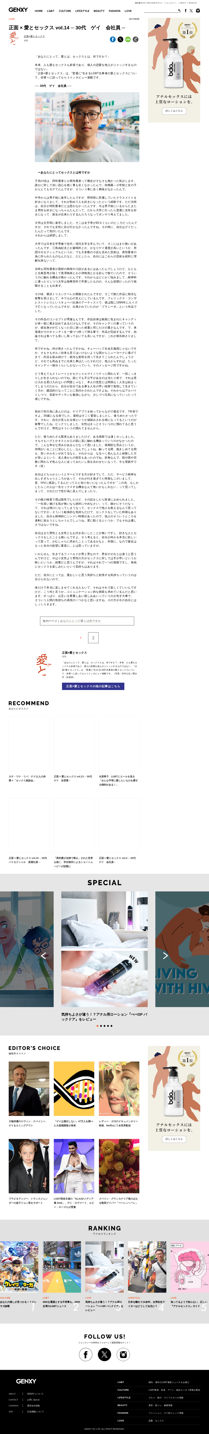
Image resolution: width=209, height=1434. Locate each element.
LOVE (128, 11)
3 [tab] (104, 1026)
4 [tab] (108, 1026)
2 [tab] (101, 1026)
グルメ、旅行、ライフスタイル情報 (151, 1397)
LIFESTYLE (82, 11)
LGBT (51, 11)
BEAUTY (99, 11)
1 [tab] (97, 1026)
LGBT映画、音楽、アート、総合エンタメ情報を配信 (159, 1390)
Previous (43, 955)
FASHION (114, 11)
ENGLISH (193, 3)
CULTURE (65, 11)
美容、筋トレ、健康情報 (145, 1405)
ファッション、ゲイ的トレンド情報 (151, 1413)
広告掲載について (26, 1411)
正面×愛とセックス (34, 36)
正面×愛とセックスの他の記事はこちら (93, 686)
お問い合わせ (24, 1400)
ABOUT (183, 3)
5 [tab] (111, 1026)
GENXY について (26, 1394)
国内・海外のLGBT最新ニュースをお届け (153, 1382)
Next (165, 955)
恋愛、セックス (141, 1421)
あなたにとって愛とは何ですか (80, 620)
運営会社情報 (24, 1405)
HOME (39, 11)
